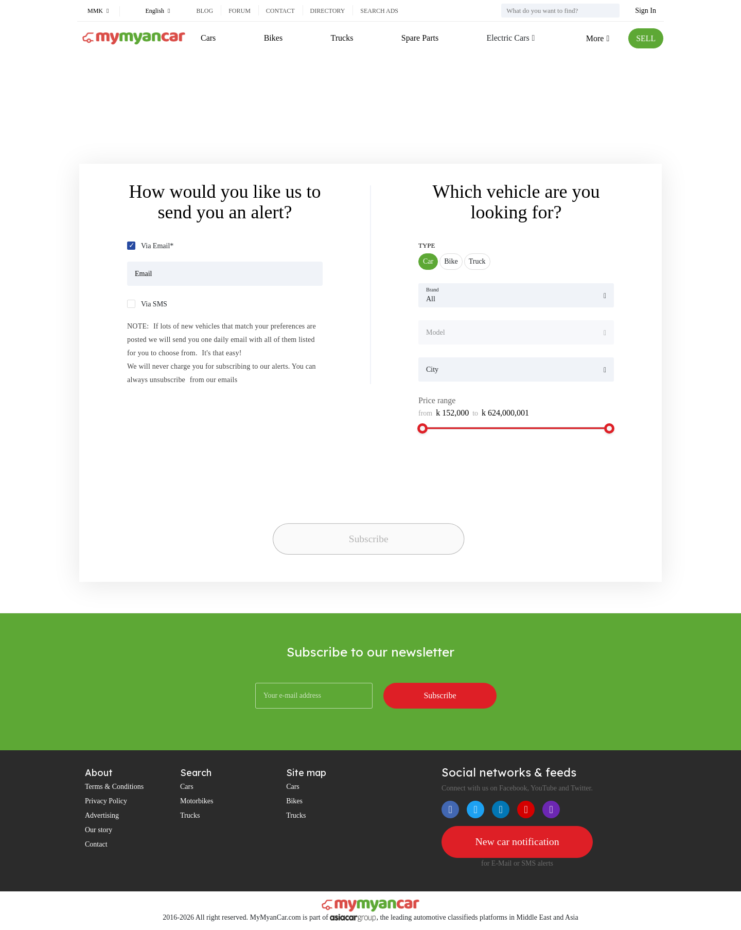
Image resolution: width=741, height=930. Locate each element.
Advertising (102, 815)
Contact (280, 10)
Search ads (379, 10)
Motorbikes (197, 801)
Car (428, 261)
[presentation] (345, 499)
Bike (450, 261)
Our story (98, 830)
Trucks (341, 37)
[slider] (422, 428)
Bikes (273, 37)
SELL (646, 38)
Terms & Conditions (114, 786)
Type (426, 245)
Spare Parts (419, 37)
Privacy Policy (106, 801)
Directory (327, 10)
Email (143, 274)
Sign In (645, 10)
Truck (477, 261)
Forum (239, 10)
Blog (204, 10)
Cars (208, 37)
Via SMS (154, 304)
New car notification (517, 842)
